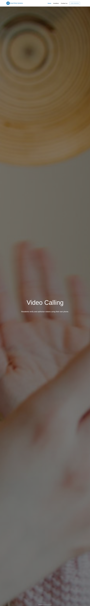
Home (49, 3)
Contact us (64, 3)
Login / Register (75, 3)
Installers (56, 3)
